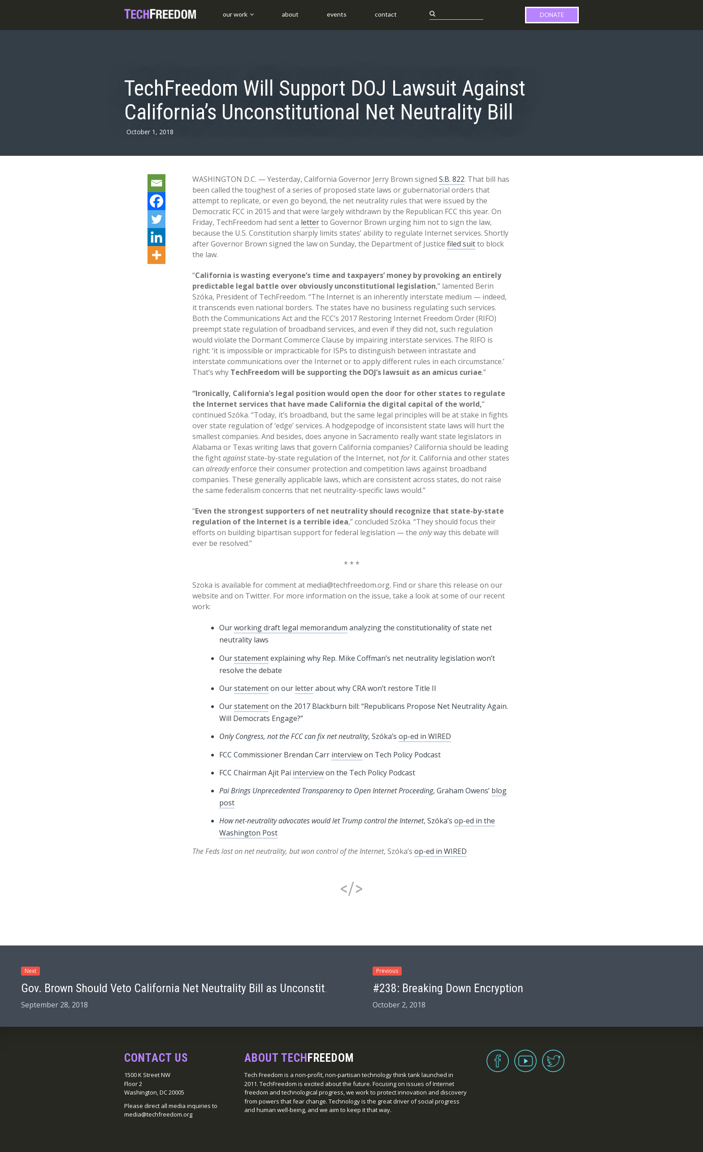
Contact (386, 14)
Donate (552, 14)
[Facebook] (156, 201)
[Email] (156, 183)
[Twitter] (156, 219)
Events (337, 14)
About (290, 14)
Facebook (497, 1055)
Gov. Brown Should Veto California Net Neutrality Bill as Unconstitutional (189, 988)
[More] (156, 255)
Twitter (553, 1055)
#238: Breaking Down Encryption (448, 988)
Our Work (235, 14)
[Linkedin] (156, 237)
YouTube (525, 1055)
